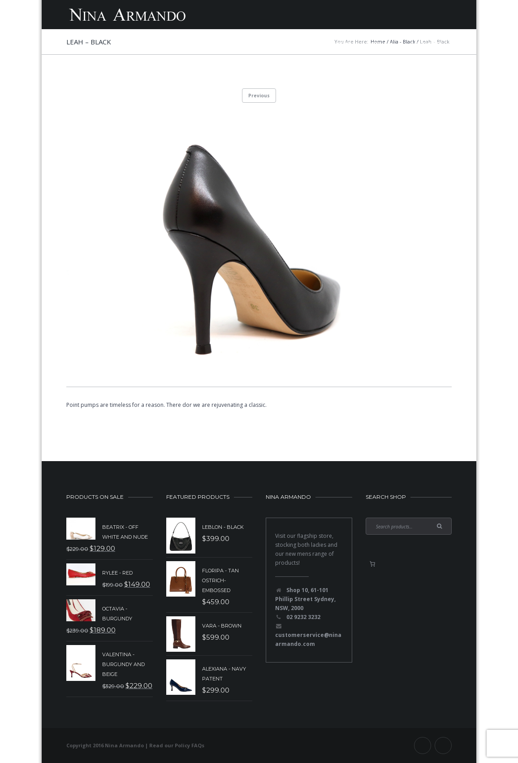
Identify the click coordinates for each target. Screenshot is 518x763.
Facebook (422, 745)
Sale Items (256, 43)
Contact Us (427, 43)
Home (152, 43)
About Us (381, 43)
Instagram (443, 745)
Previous (259, 95)
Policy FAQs (189, 745)
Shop (344, 43)
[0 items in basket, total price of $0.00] (372, 564)
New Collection (200, 43)
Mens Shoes (304, 43)
